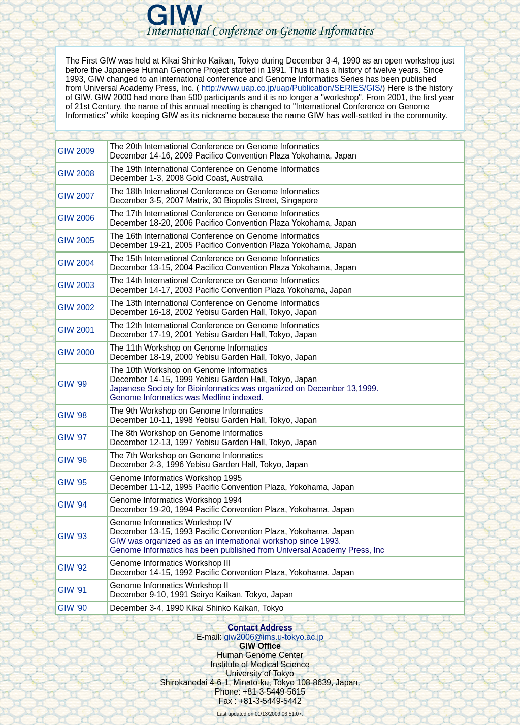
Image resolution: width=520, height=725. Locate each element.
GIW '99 (72, 384)
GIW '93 (72, 536)
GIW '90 (72, 608)
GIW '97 (72, 437)
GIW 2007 (76, 196)
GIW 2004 (76, 263)
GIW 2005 (76, 240)
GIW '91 (72, 590)
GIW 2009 (76, 151)
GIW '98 (72, 415)
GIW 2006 (76, 218)
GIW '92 (72, 567)
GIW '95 (72, 482)
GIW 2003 (76, 285)
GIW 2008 (76, 173)
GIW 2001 (76, 330)
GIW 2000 (76, 352)
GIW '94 (72, 504)
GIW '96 (72, 460)
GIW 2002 (76, 307)
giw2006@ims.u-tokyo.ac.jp (273, 637)
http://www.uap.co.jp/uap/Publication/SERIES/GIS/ (291, 88)
